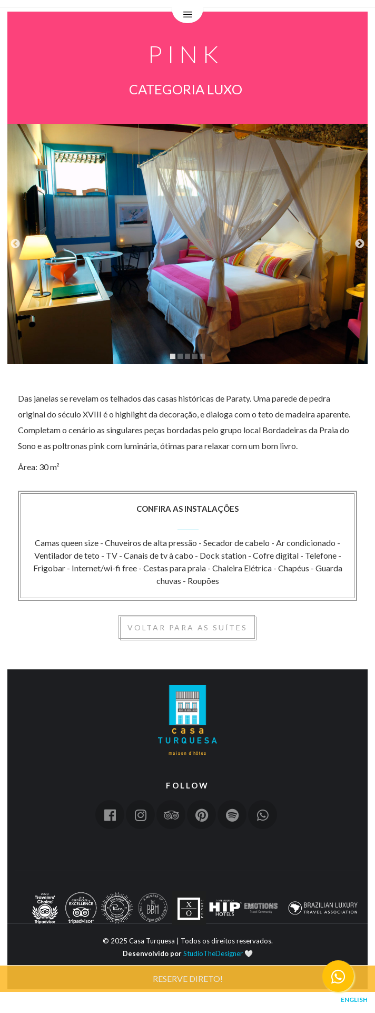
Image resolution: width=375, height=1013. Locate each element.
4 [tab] (195, 356)
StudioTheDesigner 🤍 (218, 953)
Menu (187, 15)
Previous (15, 244)
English (354, 1000)
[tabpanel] (187, 244)
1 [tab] (172, 356)
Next (359, 244)
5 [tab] (202, 356)
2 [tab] (180, 356)
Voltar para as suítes (187, 627)
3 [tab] (187, 356)
